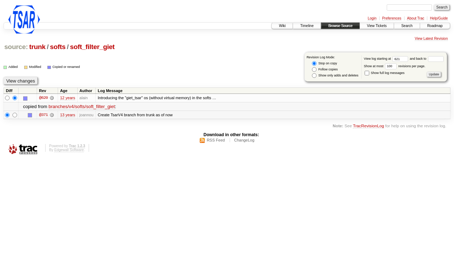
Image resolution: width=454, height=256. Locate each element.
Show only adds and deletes (335, 75)
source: (16, 46)
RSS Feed (216, 140)
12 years (67, 98)
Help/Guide (439, 18)
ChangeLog (244, 140)
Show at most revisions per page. (395, 66)
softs (58, 46)
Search (407, 26)
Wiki (282, 26)
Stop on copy (324, 63)
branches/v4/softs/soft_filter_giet (81, 106)
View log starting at (387, 58)
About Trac (415, 18)
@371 (43, 115)
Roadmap (435, 26)
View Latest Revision (431, 39)
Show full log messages (385, 73)
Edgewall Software (69, 150)
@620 (43, 98)
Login (372, 18)
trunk (37, 46)
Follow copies (325, 69)
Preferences (391, 18)
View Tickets (377, 26)
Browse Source (340, 26)
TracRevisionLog (368, 126)
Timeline (306, 26)
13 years (67, 115)
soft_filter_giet (92, 46)
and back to (427, 58)
